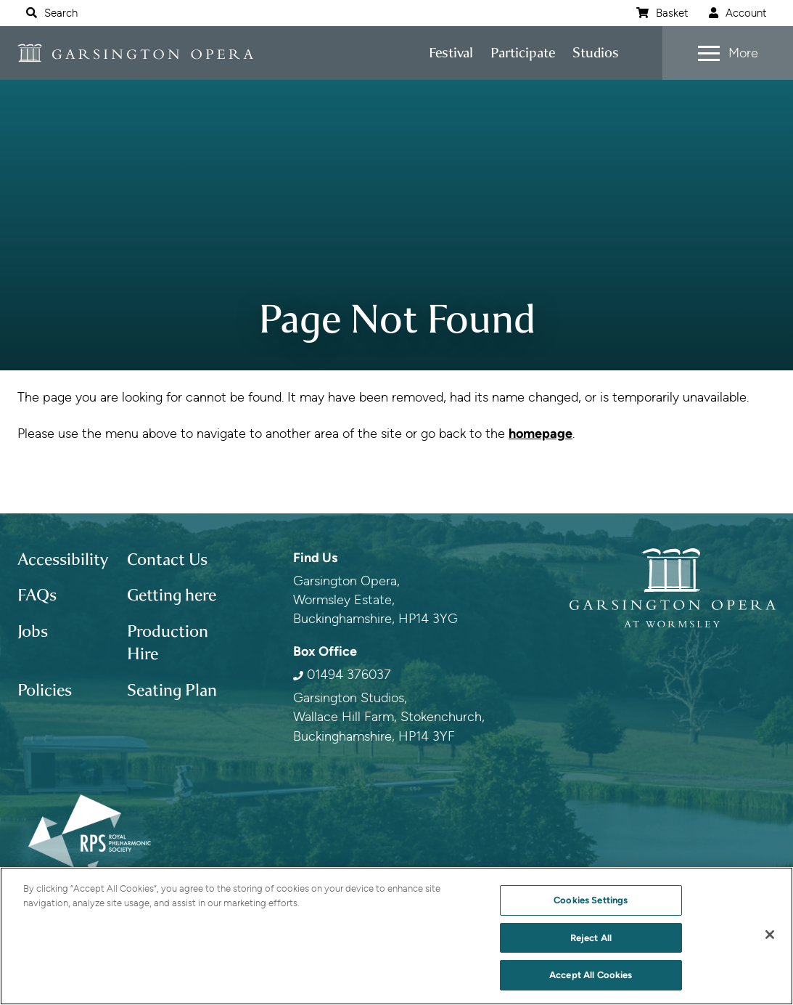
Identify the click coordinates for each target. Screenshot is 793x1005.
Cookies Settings (591, 900)
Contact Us (167, 559)
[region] (396, 936)
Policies (44, 690)
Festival (451, 53)
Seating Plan (172, 690)
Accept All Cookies (590, 974)
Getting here (171, 595)
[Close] (770, 935)
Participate (522, 53)
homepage (540, 433)
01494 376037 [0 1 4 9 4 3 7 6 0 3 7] (349, 674)
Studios (595, 53)
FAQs (37, 595)
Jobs (32, 631)
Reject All (591, 937)
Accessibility (62, 559)
